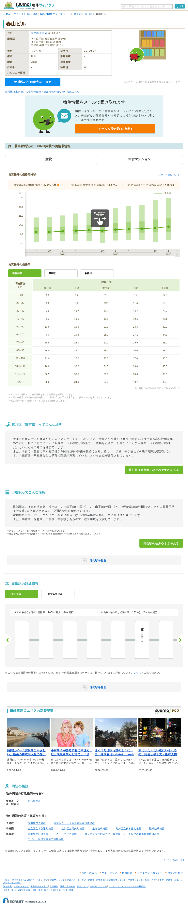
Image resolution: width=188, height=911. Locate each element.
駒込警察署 (34, 801)
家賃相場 (100, 880)
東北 (13, 890)
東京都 (78, 14)
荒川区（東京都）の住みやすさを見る (154, 470)
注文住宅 (7, 886)
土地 (176, 880)
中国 (58, 890)
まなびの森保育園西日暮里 (144, 834)
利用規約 (127, 872)
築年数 (52, 273)
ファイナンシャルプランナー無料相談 (127, 886)
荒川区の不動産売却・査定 (33, 82)
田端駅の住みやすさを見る (161, 543)
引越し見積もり (67, 886)
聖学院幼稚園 (157, 828)
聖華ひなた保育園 (38, 834)
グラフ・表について (169, 174)
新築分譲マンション (116, 880)
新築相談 (54, 886)
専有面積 (17, 273)
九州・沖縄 (68, 890)
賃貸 (46, 880)
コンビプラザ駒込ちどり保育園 (103, 834)
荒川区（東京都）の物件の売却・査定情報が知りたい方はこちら (42, 91)
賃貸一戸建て (88, 880)
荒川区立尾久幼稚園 (73, 828)
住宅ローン (82, 886)
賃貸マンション (57, 880)
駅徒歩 (88, 273)
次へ (180, 640)
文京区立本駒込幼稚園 (41, 828)
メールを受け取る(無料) (115, 128)
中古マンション (135, 880)
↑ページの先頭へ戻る (174, 860)
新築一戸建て (151, 880)
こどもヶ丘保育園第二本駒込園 (46, 839)
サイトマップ (109, 872)
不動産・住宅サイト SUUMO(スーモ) (21, 880)
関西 (46, 890)
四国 (53, 890)
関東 (20, 890)
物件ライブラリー (98, 886)
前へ (8, 640)
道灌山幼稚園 (100, 828)
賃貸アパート (73, 880)
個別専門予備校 (37, 823)
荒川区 (89, 14)
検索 (181, 6)
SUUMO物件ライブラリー (55, 14)
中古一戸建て (166, 880)
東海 (40, 890)
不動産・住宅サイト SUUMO (20, 14)
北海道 (6, 890)
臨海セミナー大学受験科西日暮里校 (74, 823)
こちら (137, 672)
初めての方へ (89, 872)
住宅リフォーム (21, 886)
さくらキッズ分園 (66, 834)
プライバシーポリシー (150, 872)
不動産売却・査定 (39, 886)
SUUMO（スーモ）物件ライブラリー (30, 5)
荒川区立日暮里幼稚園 (128, 828)
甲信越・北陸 (30, 890)
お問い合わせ (175, 872)
